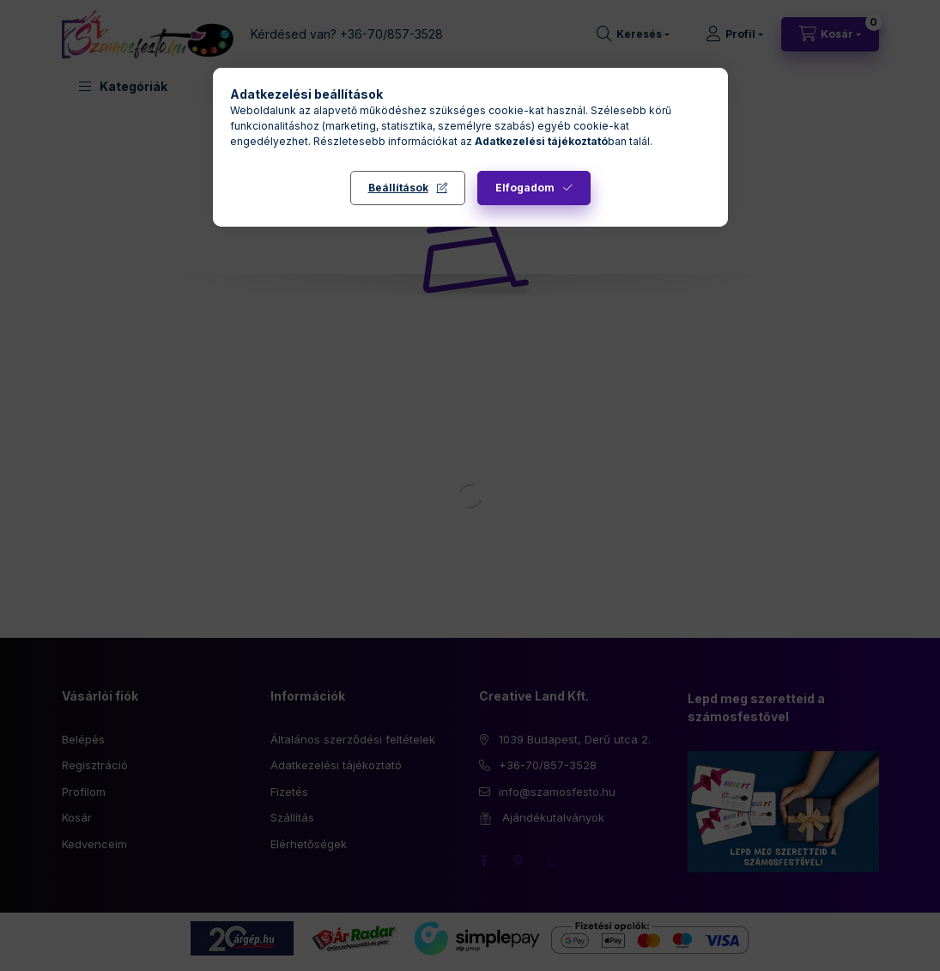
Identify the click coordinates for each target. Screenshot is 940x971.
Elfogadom (525, 187)
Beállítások (398, 187)
